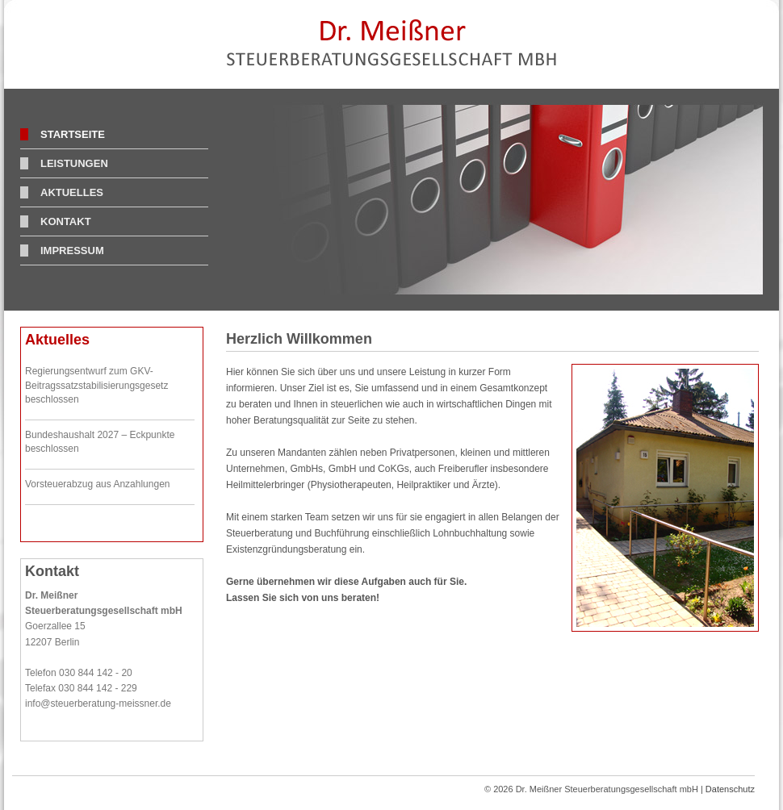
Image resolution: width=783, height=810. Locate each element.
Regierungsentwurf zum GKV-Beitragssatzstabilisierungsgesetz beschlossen (96, 385)
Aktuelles (71, 192)
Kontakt (65, 221)
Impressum (72, 250)
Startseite (72, 134)
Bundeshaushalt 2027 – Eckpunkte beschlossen (99, 442)
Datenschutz (730, 789)
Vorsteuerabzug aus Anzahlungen (97, 484)
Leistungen (74, 163)
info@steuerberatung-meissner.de (98, 703)
